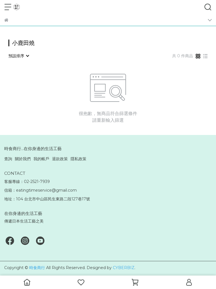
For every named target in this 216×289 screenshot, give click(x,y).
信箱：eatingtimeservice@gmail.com (40, 190)
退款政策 (60, 158)
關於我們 (23, 158)
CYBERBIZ (123, 267)
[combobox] (18, 56)
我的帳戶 (41, 158)
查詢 (8, 158)
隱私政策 (78, 158)
